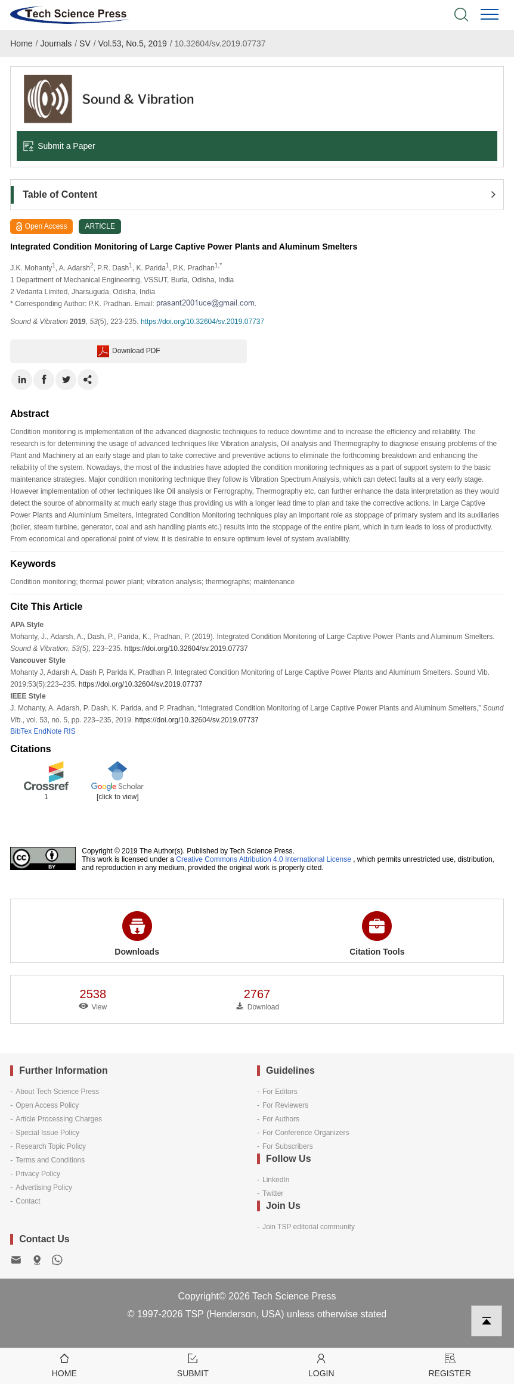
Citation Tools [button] (376, 933)
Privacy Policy (38, 1174)
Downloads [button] (136, 933)
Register (450, 1364)
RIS (70, 731)
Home (21, 43)
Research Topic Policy (51, 1146)
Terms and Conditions (50, 1160)
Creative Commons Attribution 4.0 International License (263, 859)
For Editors (280, 1091)
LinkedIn (275, 1180)
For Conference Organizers (305, 1133)
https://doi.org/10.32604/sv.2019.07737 (202, 321)
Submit (193, 1364)
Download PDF (128, 351)
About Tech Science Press (57, 1091)
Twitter (272, 1193)
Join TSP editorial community (308, 1227)
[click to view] (118, 797)
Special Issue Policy (47, 1133)
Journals (56, 43)
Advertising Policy (44, 1187)
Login (321, 1364)
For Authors (280, 1119)
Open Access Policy (47, 1105)
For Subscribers (287, 1146)
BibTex (21, 731)
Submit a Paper (59, 146)
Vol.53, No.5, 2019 (132, 43)
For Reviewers (285, 1105)
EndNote (48, 731)
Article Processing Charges (59, 1119)
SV (85, 43)
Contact (28, 1201)
